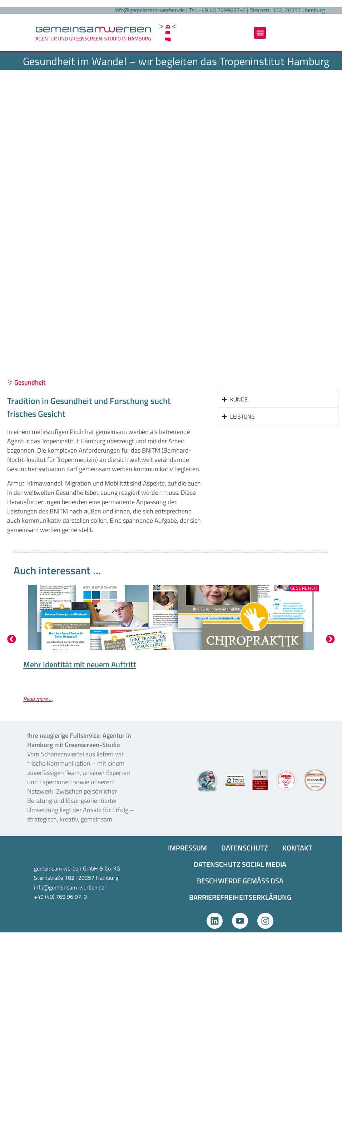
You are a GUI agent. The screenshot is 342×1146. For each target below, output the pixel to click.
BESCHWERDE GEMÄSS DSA (240, 880)
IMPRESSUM (187, 847)
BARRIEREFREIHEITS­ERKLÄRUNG (240, 897)
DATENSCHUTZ (244, 847)
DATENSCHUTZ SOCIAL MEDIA (240, 864)
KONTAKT (297, 847)
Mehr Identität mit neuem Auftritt (79, 664)
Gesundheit (29, 382)
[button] (260, 33)
